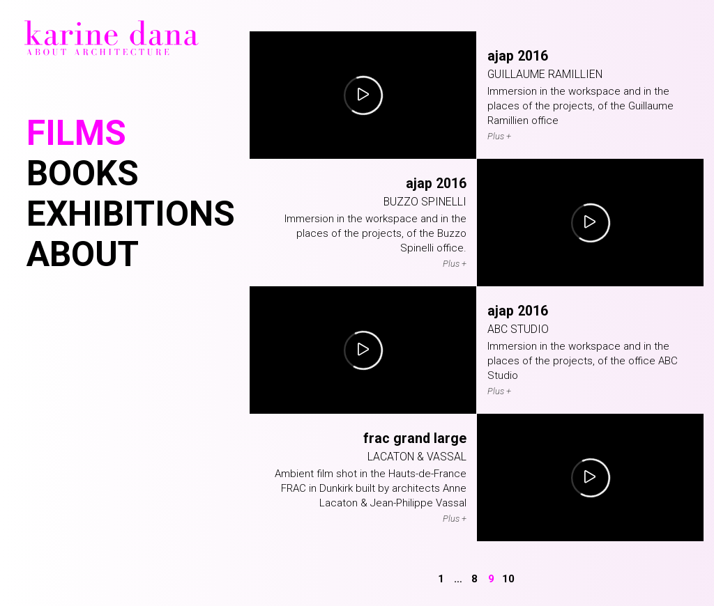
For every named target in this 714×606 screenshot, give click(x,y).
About (82, 254)
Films (76, 133)
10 (508, 579)
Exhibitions (130, 214)
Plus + (499, 136)
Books (82, 173)
